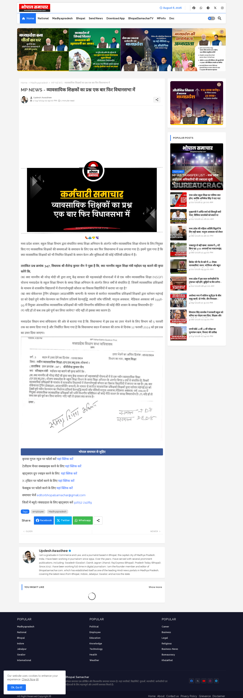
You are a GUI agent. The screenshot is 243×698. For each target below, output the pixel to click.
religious (167, 643)
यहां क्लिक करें (65, 459)
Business (166, 632)
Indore (20, 643)
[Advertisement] (92, 133)
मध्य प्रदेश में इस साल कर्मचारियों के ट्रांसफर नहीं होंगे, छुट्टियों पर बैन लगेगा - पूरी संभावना (205, 282)
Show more (155, 587)
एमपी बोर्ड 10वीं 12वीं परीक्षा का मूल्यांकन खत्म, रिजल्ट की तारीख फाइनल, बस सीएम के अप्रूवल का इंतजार (206, 332)
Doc (171, 18)
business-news (170, 649)
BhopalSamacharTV (140, 18)
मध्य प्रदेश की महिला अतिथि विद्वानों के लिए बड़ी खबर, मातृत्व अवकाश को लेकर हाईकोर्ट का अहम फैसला (206, 232)
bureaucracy (168, 654)
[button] (211, 18)
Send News (96, 18)
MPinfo (161, 18)
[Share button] (98, 520)
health (93, 654)
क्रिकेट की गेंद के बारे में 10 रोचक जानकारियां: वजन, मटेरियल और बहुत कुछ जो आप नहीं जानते (204, 265)
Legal (165, 638)
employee (38, 511)
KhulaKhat (167, 660)
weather (94, 660)
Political (94, 626)
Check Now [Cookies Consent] (28, 679)
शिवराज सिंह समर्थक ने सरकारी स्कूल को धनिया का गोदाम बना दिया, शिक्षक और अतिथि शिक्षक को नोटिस (206, 315)
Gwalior (21, 654)
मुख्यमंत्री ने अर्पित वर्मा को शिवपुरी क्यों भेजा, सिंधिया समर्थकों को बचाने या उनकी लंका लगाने (205, 215)
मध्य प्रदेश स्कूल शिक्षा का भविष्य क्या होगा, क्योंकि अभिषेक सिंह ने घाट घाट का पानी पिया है (205, 198)
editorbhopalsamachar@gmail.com (61, 495)
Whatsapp (85, 520)
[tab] (28, 18)
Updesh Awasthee (53, 551)
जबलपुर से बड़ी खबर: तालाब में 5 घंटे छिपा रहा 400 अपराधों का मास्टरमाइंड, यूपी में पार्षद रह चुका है (205, 248)
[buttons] (194, 8)
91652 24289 (83, 502)
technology (96, 649)
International (24, 660)
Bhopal (80, 18)
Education (95, 638)
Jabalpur (21, 649)
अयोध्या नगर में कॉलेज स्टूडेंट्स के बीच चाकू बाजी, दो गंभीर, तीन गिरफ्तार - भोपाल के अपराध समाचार (205, 299)
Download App (115, 18)
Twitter (65, 520)
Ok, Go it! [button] (16, 687)
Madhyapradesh (62, 18)
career (165, 626)
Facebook (46, 520)
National (43, 18)
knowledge (96, 643)
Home (30, 18)
